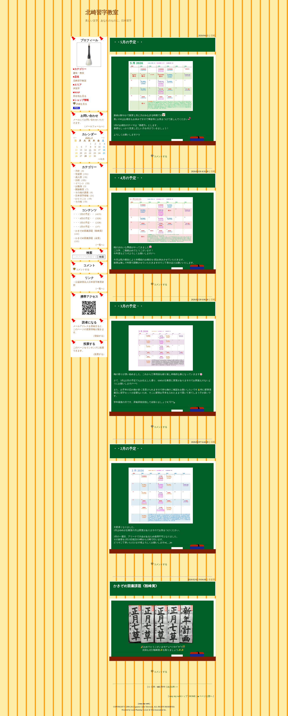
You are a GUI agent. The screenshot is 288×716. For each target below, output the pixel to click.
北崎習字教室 (101, 12)
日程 (213, 35)
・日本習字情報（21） (84, 195)
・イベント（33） (82, 183)
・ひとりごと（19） (83, 198)
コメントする (81, 269)
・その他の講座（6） (83, 192)
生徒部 (211, 579)
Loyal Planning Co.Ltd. (139, 710)
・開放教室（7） (81, 189)
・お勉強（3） (80, 186)
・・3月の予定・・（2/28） (88, 222)
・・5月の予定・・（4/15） (88, 214)
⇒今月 (101, 159)
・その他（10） (81, 201)
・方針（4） (79, 171)
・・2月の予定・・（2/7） (88, 226)
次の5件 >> (172, 687)
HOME (192, 696)
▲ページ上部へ (205, 696)
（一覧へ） (99, 244)
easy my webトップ (178, 696)
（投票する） (98, 354)
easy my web (144, 704)
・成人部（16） (81, 177)
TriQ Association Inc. (158, 710)
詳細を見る (80, 104)
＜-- (75, 137)
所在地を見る (79, 96)
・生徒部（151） (81, 174)
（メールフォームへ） (94, 126)
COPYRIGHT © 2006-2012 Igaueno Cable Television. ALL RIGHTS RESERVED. (144, 707)
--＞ (103, 137)
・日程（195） (80, 180)
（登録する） (98, 336)
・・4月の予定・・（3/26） (88, 218)
